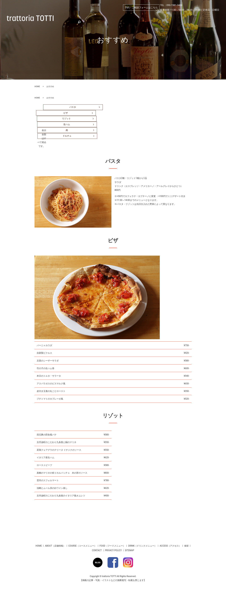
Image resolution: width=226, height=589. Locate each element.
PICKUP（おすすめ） (163, 15)
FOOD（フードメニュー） (112, 546)
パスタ (72, 107)
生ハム (66, 124)
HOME (64, 15)
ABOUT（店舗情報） (134, 15)
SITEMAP (129, 550)
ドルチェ (67, 136)
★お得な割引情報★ (71, 20)
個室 (113, 15)
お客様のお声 (96, 20)
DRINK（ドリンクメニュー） (142, 546)
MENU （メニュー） (89, 15)
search (112, 20)
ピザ (65, 113)
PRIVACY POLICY (113, 550)
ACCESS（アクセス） (193, 15)
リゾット (66, 118)
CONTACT (97, 550)
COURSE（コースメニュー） (82, 546)
